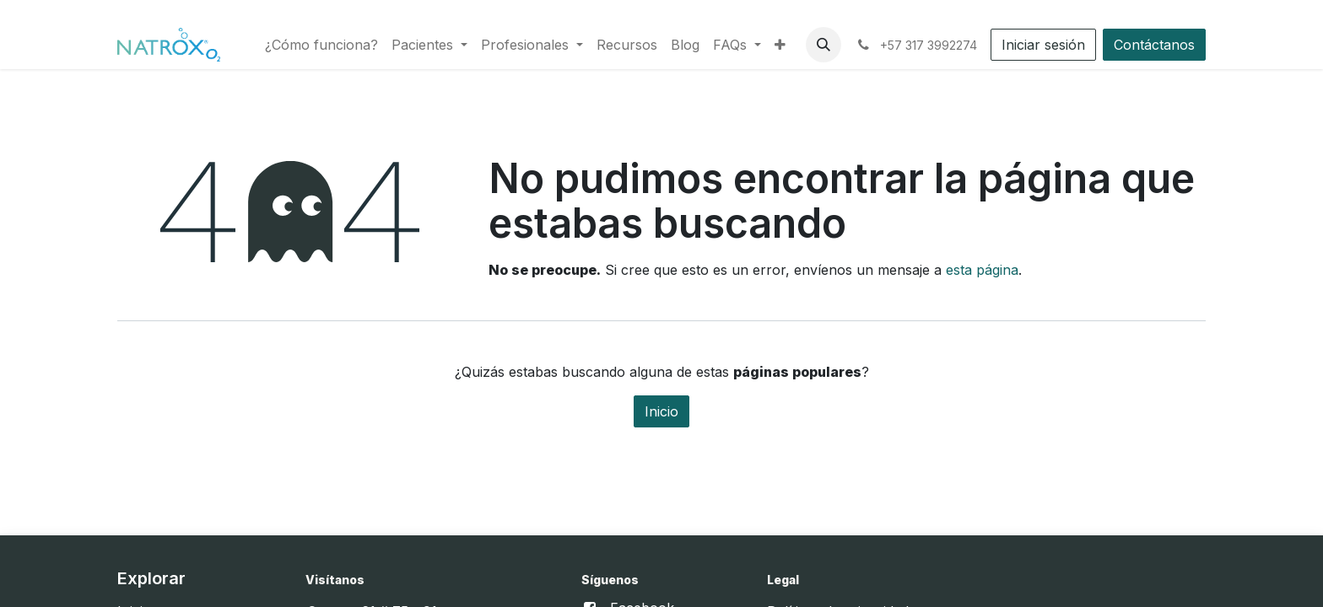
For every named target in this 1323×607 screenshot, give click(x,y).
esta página (982, 269)
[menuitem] (321, 45)
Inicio (661, 411)
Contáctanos (1154, 44)
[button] (823, 44)
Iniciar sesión (1043, 44)
